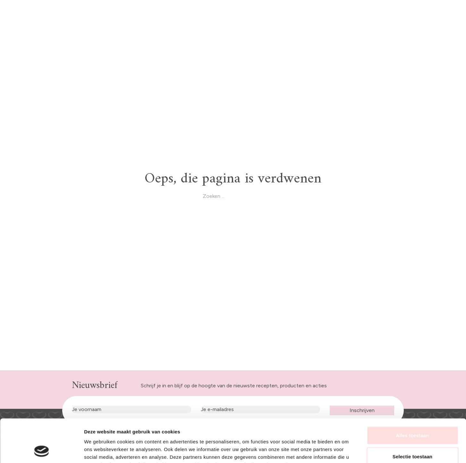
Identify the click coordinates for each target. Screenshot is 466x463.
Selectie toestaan (412, 416)
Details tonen (346, 450)
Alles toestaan (412, 395)
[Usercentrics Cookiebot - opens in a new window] (41, 450)
